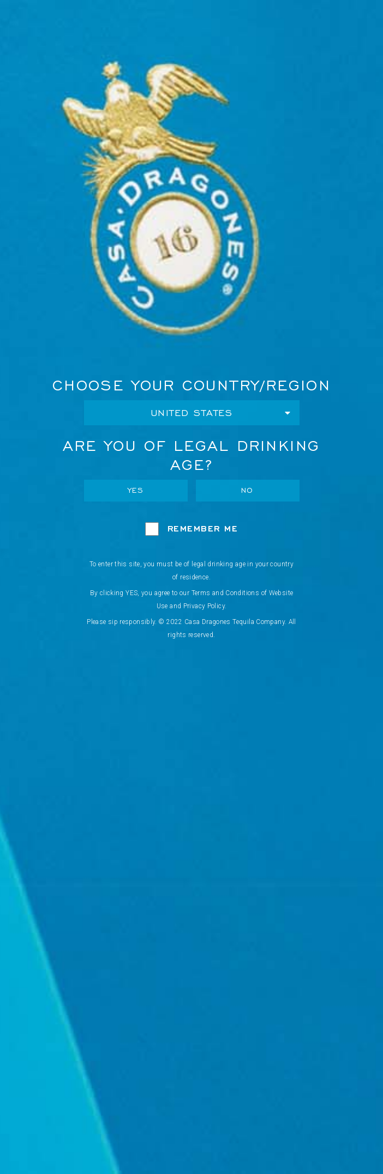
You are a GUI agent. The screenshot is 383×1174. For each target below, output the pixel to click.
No (247, 490)
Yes (136, 490)
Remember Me (202, 528)
